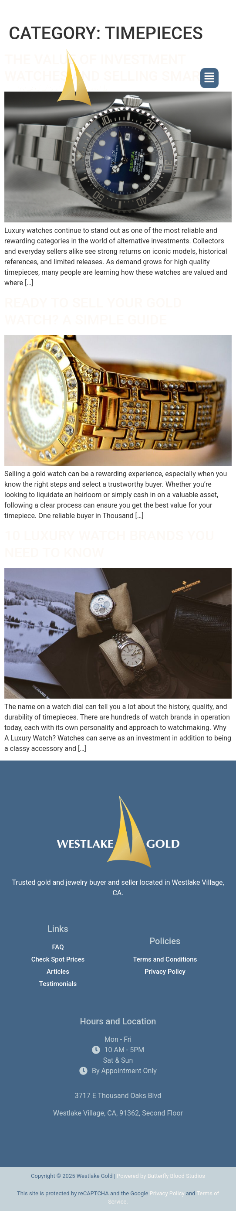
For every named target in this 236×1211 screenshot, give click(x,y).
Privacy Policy (167, 1193)
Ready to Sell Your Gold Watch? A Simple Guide (93, 310)
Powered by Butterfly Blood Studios (161, 1176)
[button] (209, 78)
